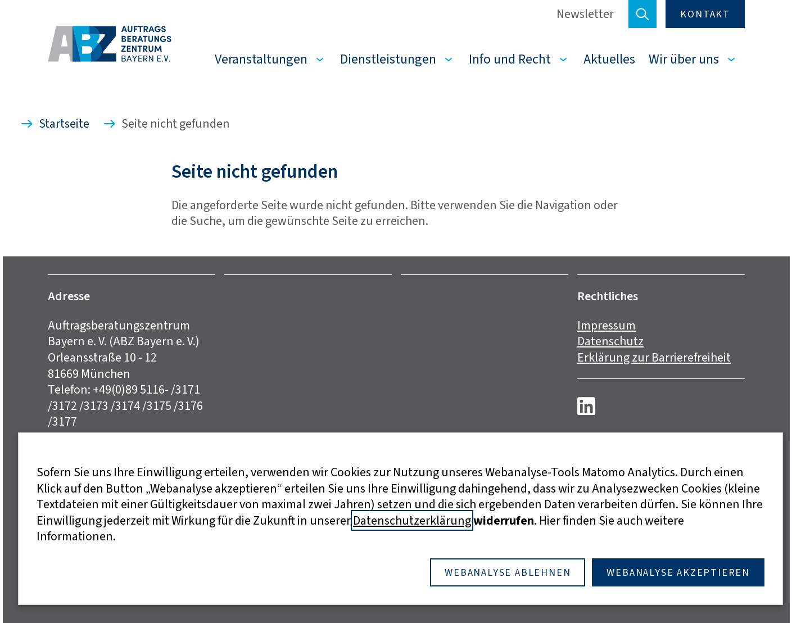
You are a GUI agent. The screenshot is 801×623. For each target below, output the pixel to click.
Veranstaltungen (261, 59)
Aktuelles (609, 59)
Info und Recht (510, 59)
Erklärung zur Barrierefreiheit (654, 357)
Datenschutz (610, 341)
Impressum (606, 325)
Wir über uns (684, 59)
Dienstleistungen (388, 59)
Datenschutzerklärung (412, 520)
